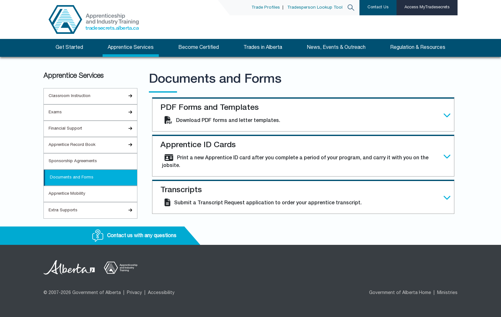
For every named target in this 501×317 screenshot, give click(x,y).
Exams (93, 112)
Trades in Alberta (262, 47)
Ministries (447, 293)
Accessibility (161, 293)
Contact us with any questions (134, 236)
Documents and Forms (71, 178)
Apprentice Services (131, 47)
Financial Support (93, 129)
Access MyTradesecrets (427, 7)
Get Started (69, 47)
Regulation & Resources (417, 47)
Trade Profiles (265, 7)
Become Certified (198, 47)
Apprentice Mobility (67, 194)
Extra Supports (93, 210)
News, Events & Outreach (336, 47)
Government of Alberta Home (400, 293)
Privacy (134, 293)
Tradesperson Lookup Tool (315, 7)
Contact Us (378, 7)
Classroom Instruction (93, 96)
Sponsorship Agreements (73, 161)
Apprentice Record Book (93, 145)
